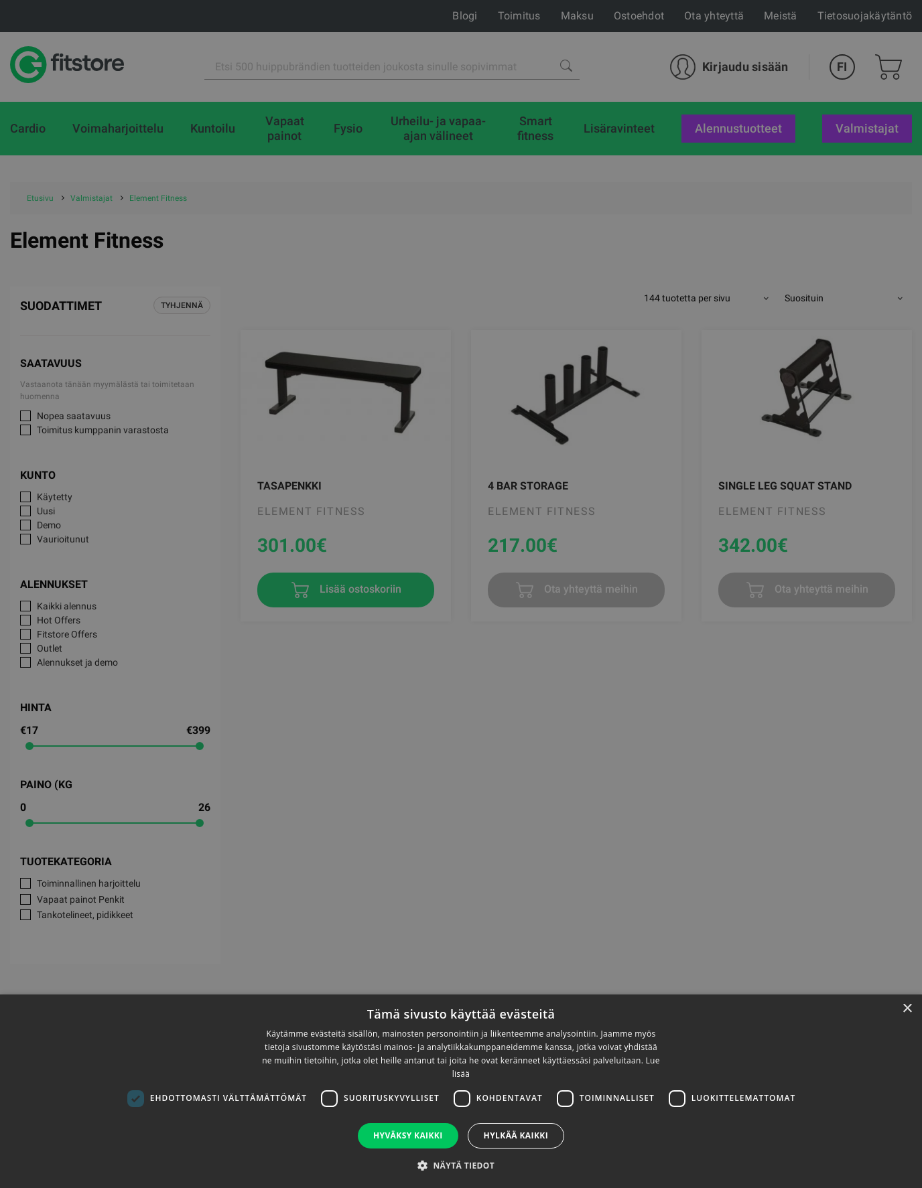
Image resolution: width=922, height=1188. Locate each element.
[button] (461, 1165)
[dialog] (461, 594)
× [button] (907, 1009)
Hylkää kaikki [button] (516, 1135)
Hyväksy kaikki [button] (408, 1135)
